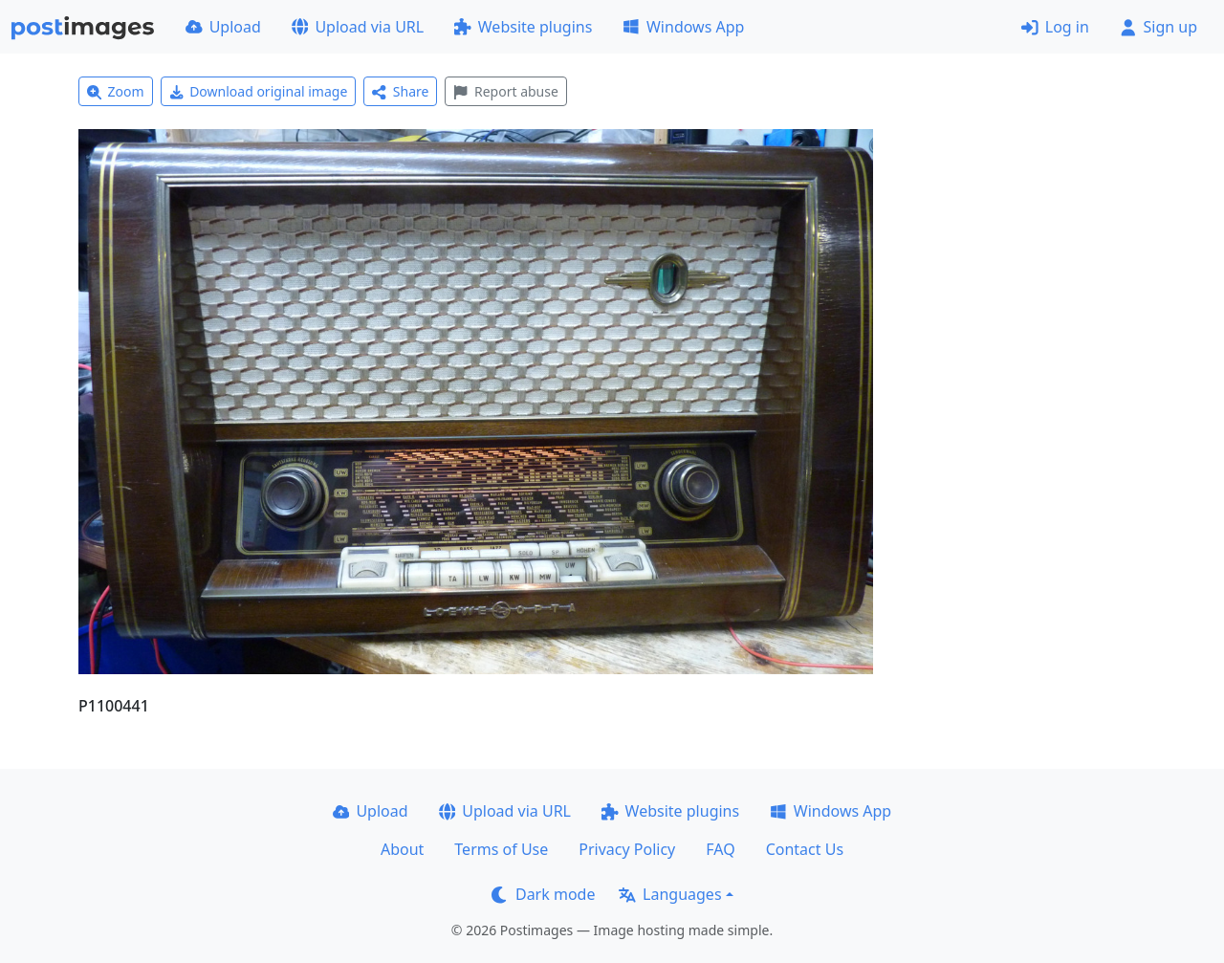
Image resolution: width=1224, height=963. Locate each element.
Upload (223, 26)
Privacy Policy (627, 849)
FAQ (720, 849)
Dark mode (543, 894)
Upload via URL (358, 26)
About (402, 849)
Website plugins (523, 26)
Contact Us (804, 849)
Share (400, 91)
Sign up (1158, 26)
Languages (670, 894)
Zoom (115, 91)
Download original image (258, 91)
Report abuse (505, 91)
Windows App (683, 26)
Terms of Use (501, 849)
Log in (1055, 26)
